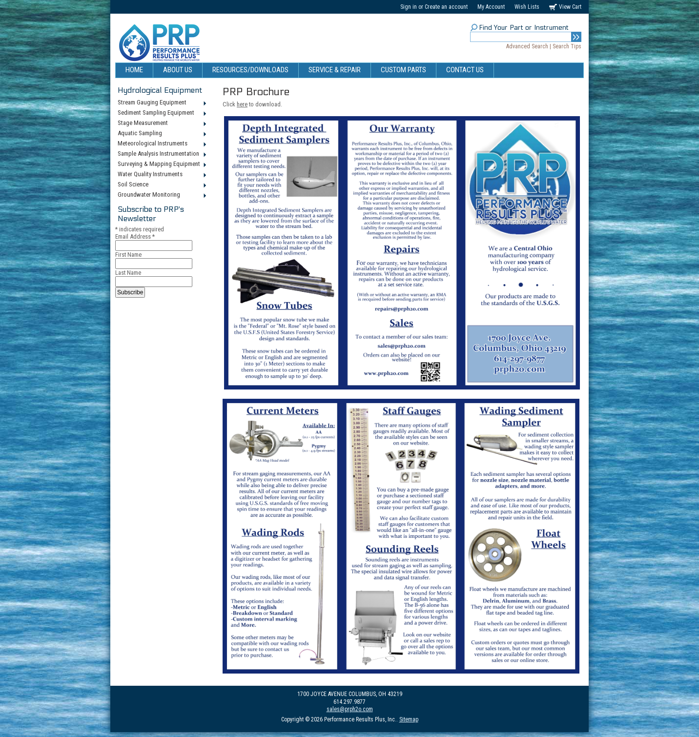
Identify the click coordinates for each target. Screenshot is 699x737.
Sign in (408, 6)
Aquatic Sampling (161, 133)
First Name (128, 254)
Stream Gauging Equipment (161, 103)
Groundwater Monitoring (161, 195)
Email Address (135, 236)
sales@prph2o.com (350, 709)
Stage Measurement (161, 123)
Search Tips (567, 46)
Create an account (446, 6)
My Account (491, 6)
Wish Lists (526, 6)
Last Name (128, 272)
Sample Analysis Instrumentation (161, 154)
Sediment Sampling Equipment (161, 113)
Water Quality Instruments (161, 174)
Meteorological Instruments (161, 144)
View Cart (570, 6)
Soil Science (161, 185)
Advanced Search (527, 46)
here (242, 104)
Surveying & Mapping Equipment (161, 164)
